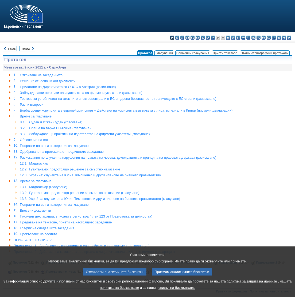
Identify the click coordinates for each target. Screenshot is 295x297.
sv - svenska (289, 38)
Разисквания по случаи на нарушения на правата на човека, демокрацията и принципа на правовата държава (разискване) (118, 157)
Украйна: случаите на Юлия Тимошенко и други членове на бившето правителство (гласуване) (104, 199)
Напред (25, 48)
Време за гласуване (36, 116)
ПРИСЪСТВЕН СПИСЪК (33, 240)
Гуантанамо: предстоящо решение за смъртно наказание (74, 169)
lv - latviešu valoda (233, 38)
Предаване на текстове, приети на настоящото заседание (66, 222)
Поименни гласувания (192, 53)
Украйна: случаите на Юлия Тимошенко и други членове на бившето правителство (95, 175)
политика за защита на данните (252, 287)
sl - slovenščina (279, 38)
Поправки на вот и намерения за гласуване (54, 146)
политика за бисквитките (119, 293)
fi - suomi (284, 38)
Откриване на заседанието (41, 75)
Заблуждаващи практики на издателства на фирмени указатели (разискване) (81, 93)
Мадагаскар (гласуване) (48, 187)
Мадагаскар (38, 163)
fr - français (213, 38)
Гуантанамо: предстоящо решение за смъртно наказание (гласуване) (84, 193)
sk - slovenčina (274, 38)
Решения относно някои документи (47, 81)
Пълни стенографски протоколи (265, 53)
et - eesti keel (198, 38)
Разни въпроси (31, 104)
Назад (12, 48)
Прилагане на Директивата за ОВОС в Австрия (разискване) (68, 87)
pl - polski (259, 38)
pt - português (264, 38)
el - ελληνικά (203, 38)
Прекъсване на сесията (38, 234)
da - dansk (187, 38)
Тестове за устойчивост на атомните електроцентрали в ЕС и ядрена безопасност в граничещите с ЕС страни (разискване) (118, 99)
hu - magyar (243, 38)
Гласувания (164, 53)
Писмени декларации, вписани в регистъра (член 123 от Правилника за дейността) (86, 216)
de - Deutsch (193, 38)
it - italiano (228, 38)
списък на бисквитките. (176, 293)
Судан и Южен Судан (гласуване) (55, 122)
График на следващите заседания (47, 228)
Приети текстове (225, 53)
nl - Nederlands (253, 38)
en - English (208, 38)
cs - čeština (182, 38)
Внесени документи (35, 210)
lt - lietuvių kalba (238, 38)
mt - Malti (248, 38)
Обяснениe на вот (34, 140)
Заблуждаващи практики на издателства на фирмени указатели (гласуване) (89, 134)
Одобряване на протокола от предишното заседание (62, 152)
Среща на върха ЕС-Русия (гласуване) (60, 128)
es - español (177, 38)
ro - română (269, 38)
